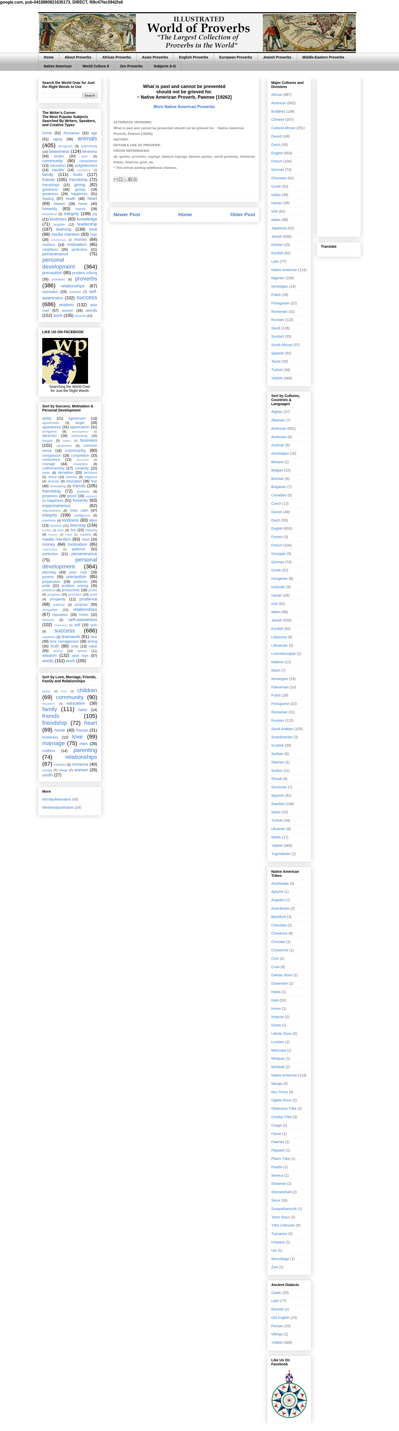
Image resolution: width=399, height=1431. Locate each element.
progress (54, 594)
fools (77, 174)
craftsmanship (53, 468)
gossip (80, 189)
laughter (59, 224)
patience (78, 549)
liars (61, 530)
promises (74, 594)
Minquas (278, 1058)
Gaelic (276, 1293)
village (63, 770)
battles (67, 440)
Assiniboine (280, 908)
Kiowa (276, 1025)
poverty (48, 577)
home (82, 204)
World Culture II (95, 66)
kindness (58, 219)
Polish (276, 295)
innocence (49, 214)
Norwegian (279, 286)
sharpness (60, 625)
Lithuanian (279, 645)
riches (84, 615)
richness (48, 620)
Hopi (275, 1000)
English (277, 153)
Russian (277, 320)
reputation (50, 292)
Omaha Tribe (281, 1117)
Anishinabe (280, 883)
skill (77, 625)
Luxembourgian (283, 654)
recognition (50, 610)
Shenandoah (281, 1192)
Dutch (276, 145)
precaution (52, 272)
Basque (277, 462)
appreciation (80, 427)
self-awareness (82, 619)
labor (93, 520)
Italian (276, 220)
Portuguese (280, 303)
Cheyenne (279, 933)
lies (73, 530)
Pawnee (277, 1142)
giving (79, 184)
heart (92, 198)
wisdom (66, 304)
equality (58, 170)
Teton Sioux (280, 1217)
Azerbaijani (280, 453)
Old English (280, 1318)
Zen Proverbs (131, 66)
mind (85, 539)
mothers (48, 245)
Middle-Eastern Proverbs (323, 57)
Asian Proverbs (155, 57)
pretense (80, 582)
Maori (275, 670)
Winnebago (280, 1259)
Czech (276, 503)
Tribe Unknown (283, 1225)
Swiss (276, 812)
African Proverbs (116, 57)
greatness (50, 194)
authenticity (89, 146)
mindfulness (58, 239)
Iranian (276, 203)
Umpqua (278, 1242)
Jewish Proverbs (277, 57)
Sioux (275, 1200)
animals (87, 138)
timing (92, 641)
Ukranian (278, 829)
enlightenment (86, 166)
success (87, 297)
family (47, 174)
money (80, 239)
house (82, 730)
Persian (277, 1326)
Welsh (276, 837)
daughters (48, 703)
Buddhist (278, 111)
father (83, 710)
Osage (276, 1125)
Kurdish (277, 253)
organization (50, 549)
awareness (59, 151)
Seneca (277, 1175)
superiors (48, 637)
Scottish (277, 336)
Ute (274, 1250)
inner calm (79, 510)
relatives (60, 764)
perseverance (55, 254)
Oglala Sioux (281, 1100)
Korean (277, 245)
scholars (75, 292)
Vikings (277, 1334)
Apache (277, 892)
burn (84, 156)
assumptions (80, 431)
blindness (89, 152)
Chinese (277, 119)
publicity (59, 605)
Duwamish (279, 983)
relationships (73, 286)
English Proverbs (193, 57)
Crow (275, 967)
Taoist (276, 361)
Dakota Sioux (281, 975)
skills (93, 625)
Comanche (280, 950)
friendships (51, 185)
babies (46, 691)
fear (94, 481)
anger (80, 423)
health (70, 199)
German (277, 170)
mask (68, 534)
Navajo (276, 1084)
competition (80, 455)
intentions (49, 520)
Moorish (277, 1309)
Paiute (276, 1134)
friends (48, 179)
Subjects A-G (165, 66)
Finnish (277, 537)
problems (58, 279)
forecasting (58, 486)
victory (57, 651)
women (67, 310)
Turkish (277, 370)
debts (46, 473)
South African (281, 345)
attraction (49, 436)
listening (91, 530)
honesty (49, 208)
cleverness (64, 446)
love (93, 229)
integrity (71, 213)
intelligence (82, 515)
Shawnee (278, 1184)
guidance (91, 496)
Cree (275, 958)
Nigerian (277, 278)
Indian (276, 195)
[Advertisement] (339, 156)
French (276, 161)
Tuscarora (279, 1234)
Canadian (279, 495)
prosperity (57, 599)
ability (46, 418)
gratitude (83, 491)
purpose (81, 604)
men (93, 234)
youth (47, 775)
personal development (58, 263)
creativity (82, 468)
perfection (79, 249)
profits (93, 590)
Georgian (278, 554)
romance (80, 764)
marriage (53, 743)
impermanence (56, 505)
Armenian (279, 437)
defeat (52, 477)
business (88, 440)
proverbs (86, 278)
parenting (85, 750)
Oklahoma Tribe (283, 1109)
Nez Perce (279, 1092)
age (94, 133)
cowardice (80, 464)
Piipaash (278, 1150)
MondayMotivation (56, 799)
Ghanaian (279, 178)
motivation (77, 244)
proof (93, 594)
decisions (90, 473)
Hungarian (279, 579)
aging (57, 139)
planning (49, 572)
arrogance (65, 146)
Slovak (276, 779)
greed (71, 496)
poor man (78, 572)
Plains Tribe (280, 1159)
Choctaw (278, 942)
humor (81, 209)
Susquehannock (284, 1209)
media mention (65, 234)
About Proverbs (78, 57)
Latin (275, 261)
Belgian (277, 470)
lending (46, 530)
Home (49, 57)
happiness (79, 194)
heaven (59, 204)
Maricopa (278, 1050)
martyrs (53, 534)
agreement (77, 418)
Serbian (277, 754)
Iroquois (277, 1017)
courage (48, 464)
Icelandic (278, 587)
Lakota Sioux (281, 1033)
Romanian (71, 133)
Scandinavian (282, 737)
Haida (276, 992)
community (52, 160)
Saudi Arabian (282, 729)
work (57, 315)
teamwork (71, 636)
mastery (85, 534)
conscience (88, 161)
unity (75, 646)
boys (64, 691)
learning (64, 229)
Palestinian (280, 687)
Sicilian (276, 771)
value (93, 646)
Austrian (277, 445)
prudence (88, 599)
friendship (78, 179)
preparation (51, 582)
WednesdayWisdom (58, 807)
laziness (56, 525)
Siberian (277, 762)
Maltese (277, 662)
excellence (84, 170)
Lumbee (277, 1042)
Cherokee (279, 925)
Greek (47, 133)
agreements (50, 423)
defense (71, 477)
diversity (53, 481)
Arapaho (278, 900)
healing (48, 199)
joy (95, 214)
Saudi (275, 328)
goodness (50, 189)
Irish (274, 211)
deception (66, 472)
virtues (82, 651)
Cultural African (283, 128)
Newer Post (126, 214)
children (87, 690)
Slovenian (279, 787)
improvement (51, 510)
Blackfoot (278, 917)
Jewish (276, 236)
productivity (71, 590)
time (94, 637)
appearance (51, 427)
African (276, 95)
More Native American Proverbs (184, 107)
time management (64, 641)
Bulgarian (278, 487)
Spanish (277, 353)
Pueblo (276, 1167)
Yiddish (277, 378)
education (58, 166)
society (47, 770)
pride (46, 586)
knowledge (87, 219)
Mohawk (277, 1067)
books (59, 156)
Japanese (279, 228)
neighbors (50, 249)
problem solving (84, 273)
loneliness (50, 737)
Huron (276, 1009)
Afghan (276, 412)
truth (55, 646)
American (278, 103)
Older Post (242, 214)
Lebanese (279, 637)
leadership (87, 224)
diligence (90, 477)
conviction (82, 459)
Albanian (278, 420)
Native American (58, 66)
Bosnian (277, 479)
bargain (47, 440)
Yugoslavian (281, 854)
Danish (276, 136)
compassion (51, 455)
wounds (80, 316)
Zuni (274, 1267)
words (91, 310)
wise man (80, 656)
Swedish (278, 804)
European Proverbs (235, 57)
